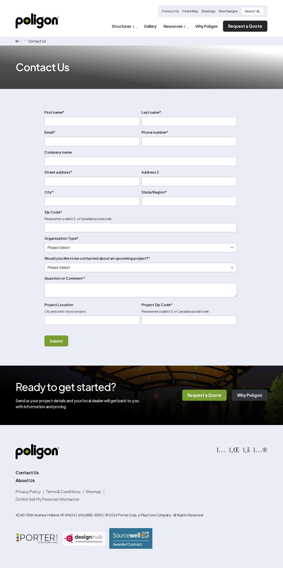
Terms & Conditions (63, 491)
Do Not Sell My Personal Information (47, 499)
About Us (25, 480)
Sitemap (94, 491)
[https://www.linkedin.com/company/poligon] (234, 449)
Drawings (208, 11)
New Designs (228, 11)
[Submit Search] (258, 11)
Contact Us (170, 11)
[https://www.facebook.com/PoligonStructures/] (246, 449)
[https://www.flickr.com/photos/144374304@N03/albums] (260, 449)
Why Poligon (249, 395)
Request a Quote (245, 26)
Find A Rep (190, 11)
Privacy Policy (28, 491)
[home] (18, 41)
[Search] (252, 11)
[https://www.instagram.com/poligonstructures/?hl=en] (221, 449)
